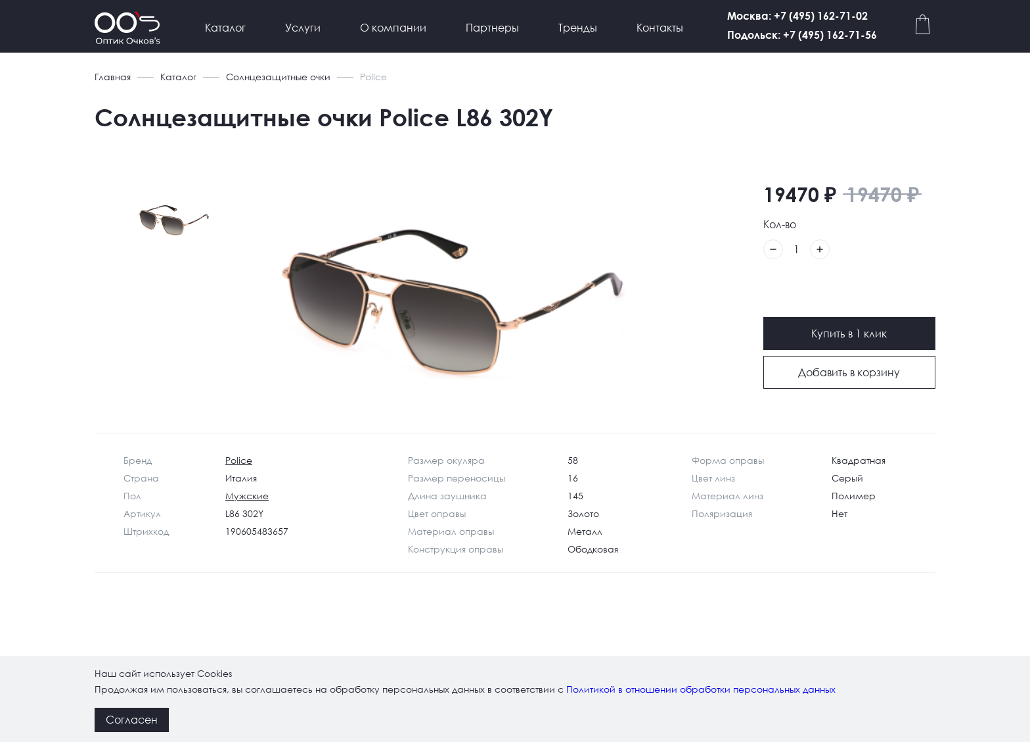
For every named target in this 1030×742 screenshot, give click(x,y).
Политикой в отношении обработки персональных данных (701, 689)
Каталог (225, 27)
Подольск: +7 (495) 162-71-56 (860, 34)
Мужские (247, 495)
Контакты (660, 27)
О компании (393, 27)
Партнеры (492, 27)
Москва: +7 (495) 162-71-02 (856, 15)
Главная (113, 76)
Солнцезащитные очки (278, 76)
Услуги (303, 27)
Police (238, 460)
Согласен (132, 719)
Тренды (577, 27)
